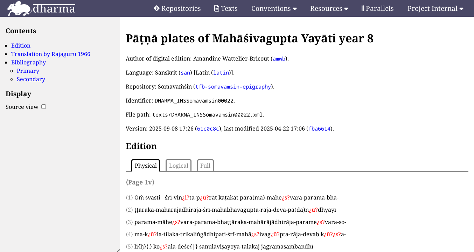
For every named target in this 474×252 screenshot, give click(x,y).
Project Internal (435, 8)
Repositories (177, 8)
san (185, 72)
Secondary (31, 79)
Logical (178, 165)
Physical (146, 165)
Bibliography (28, 62)
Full (205, 165)
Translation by (50, 54)
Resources (329, 8)
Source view (26, 107)
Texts (226, 8)
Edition (20, 45)
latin (221, 72)
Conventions (274, 8)
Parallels (378, 8)
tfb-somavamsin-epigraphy (233, 86)
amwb (279, 58)
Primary (28, 71)
